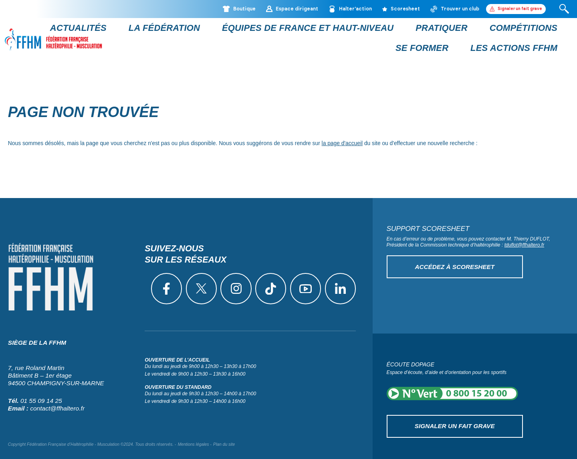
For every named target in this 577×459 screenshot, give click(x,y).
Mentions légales (193, 435)
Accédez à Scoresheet (455, 258)
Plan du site (224, 435)
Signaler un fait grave (454, 416)
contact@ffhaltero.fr (57, 398)
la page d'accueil (342, 136)
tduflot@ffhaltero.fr (524, 238)
